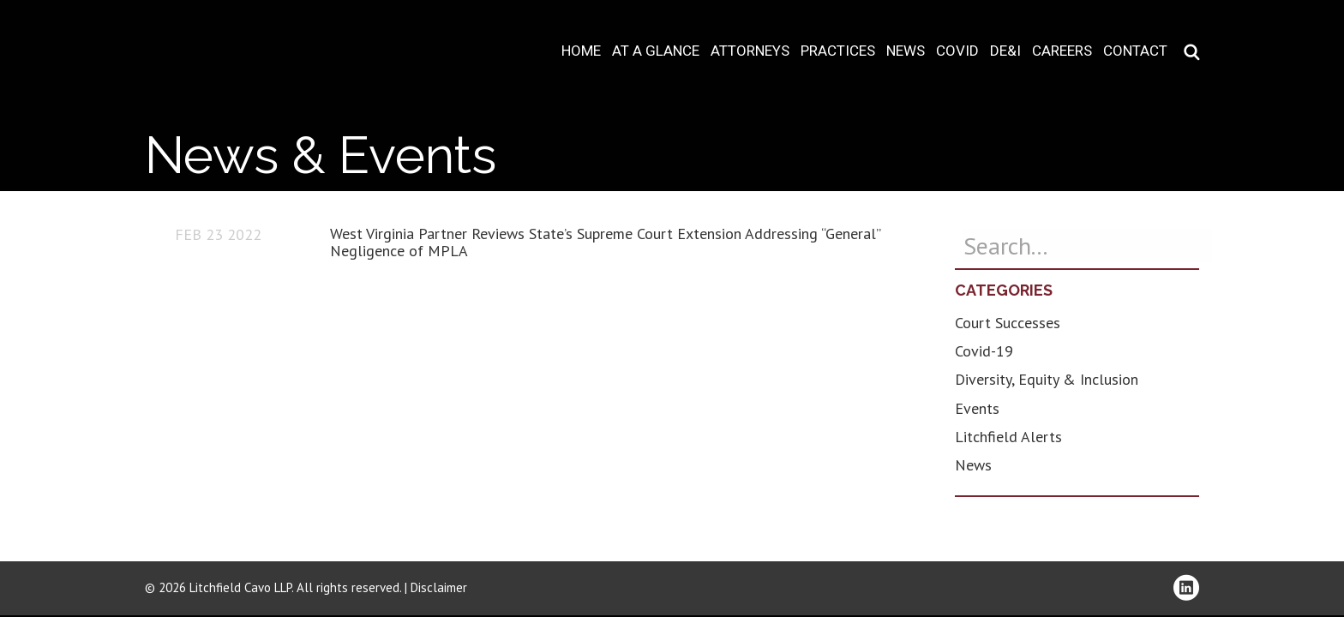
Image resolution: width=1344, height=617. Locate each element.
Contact (1135, 51)
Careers (1062, 51)
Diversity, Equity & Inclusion (1046, 379)
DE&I (1005, 51)
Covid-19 (984, 351)
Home (581, 51)
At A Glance (655, 51)
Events (977, 408)
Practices (838, 51)
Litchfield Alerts (1008, 436)
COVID (957, 51)
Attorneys (750, 51)
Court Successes (1007, 322)
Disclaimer (439, 587)
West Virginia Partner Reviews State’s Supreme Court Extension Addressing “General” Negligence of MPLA (605, 242)
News (905, 51)
